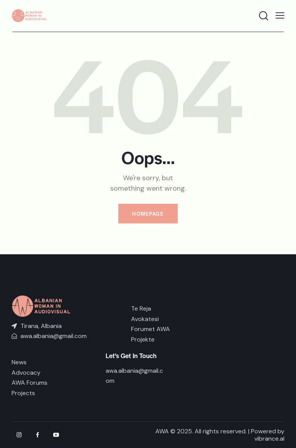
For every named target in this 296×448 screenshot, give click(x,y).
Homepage (148, 213)
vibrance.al (269, 438)
